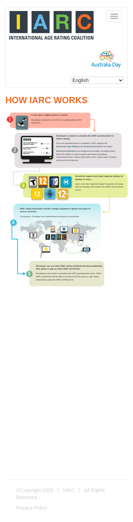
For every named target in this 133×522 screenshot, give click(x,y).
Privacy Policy (31, 508)
